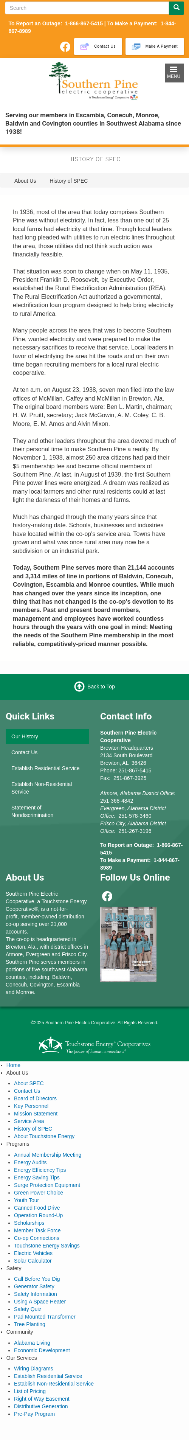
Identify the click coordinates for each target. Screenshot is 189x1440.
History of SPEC (33, 1129)
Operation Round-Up (38, 1215)
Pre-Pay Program (34, 1414)
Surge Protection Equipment (47, 1185)
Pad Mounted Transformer (45, 1317)
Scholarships (29, 1223)
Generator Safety (34, 1286)
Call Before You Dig (37, 1279)
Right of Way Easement (42, 1399)
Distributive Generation (41, 1406)
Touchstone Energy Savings (47, 1246)
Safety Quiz (27, 1309)
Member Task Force (37, 1230)
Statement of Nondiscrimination (32, 811)
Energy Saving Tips (37, 1177)
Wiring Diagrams (33, 1368)
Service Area (29, 1121)
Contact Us (24, 752)
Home (13, 1065)
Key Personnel (31, 1106)
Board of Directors (35, 1098)
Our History (24, 736)
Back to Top (101, 686)
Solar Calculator (33, 1261)
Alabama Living (32, 1343)
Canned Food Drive (37, 1208)
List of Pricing (30, 1391)
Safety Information (35, 1294)
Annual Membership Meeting (47, 1155)
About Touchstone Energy (44, 1136)
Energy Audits (30, 1162)
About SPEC (29, 1083)
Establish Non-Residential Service (41, 788)
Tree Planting (29, 1324)
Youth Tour (26, 1200)
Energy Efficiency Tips (40, 1170)
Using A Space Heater (40, 1302)
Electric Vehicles (33, 1253)
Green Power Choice (38, 1193)
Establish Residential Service (45, 768)
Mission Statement (35, 1114)
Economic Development (42, 1350)
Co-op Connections (36, 1238)
